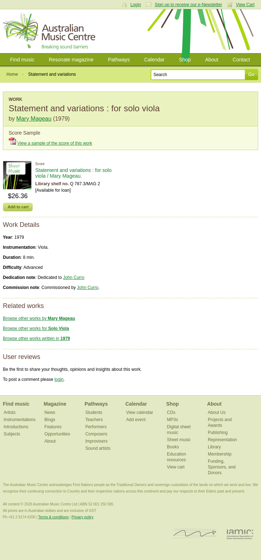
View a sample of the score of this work (54, 143)
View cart (175, 467)
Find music (22, 59)
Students (93, 412)
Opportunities (57, 434)
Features (53, 426)
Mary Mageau (33, 119)
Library (214, 446)
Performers (95, 426)
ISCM (194, 534)
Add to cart (18, 207)
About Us (216, 412)
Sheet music (179, 439)
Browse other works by (39, 318)
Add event (136, 419)
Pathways (119, 59)
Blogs (50, 419)
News (50, 412)
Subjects (12, 434)
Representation (222, 439)
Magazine (55, 404)
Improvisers (96, 441)
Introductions (16, 426)
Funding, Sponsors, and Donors (221, 467)
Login (135, 4)
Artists (9, 412)
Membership (220, 454)
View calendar (139, 412)
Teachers (94, 419)
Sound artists (97, 448)
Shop (185, 59)
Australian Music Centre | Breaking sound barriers (50, 31)
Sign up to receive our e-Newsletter (188, 4)
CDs (171, 412)
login (58, 379)
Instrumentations (20, 419)
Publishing (218, 432)
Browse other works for (36, 328)
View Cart (245, 4)
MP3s (172, 419)
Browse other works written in (36, 338)
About (211, 59)
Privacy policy (82, 517)
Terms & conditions (53, 517)
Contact (241, 59)
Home (12, 74)
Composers (96, 434)
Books (173, 446)
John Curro (73, 277)
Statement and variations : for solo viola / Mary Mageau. (73, 173)
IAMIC (240, 534)
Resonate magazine (71, 59)
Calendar (154, 59)
